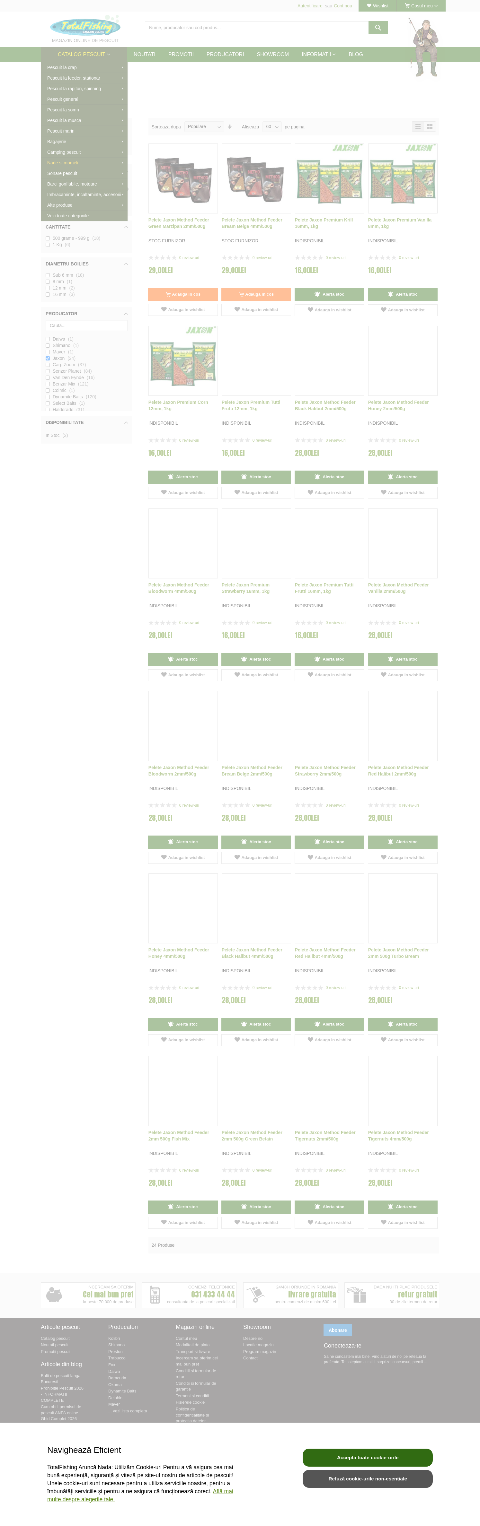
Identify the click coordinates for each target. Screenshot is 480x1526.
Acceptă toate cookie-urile (368, 1457)
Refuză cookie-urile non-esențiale (367, 1478)
